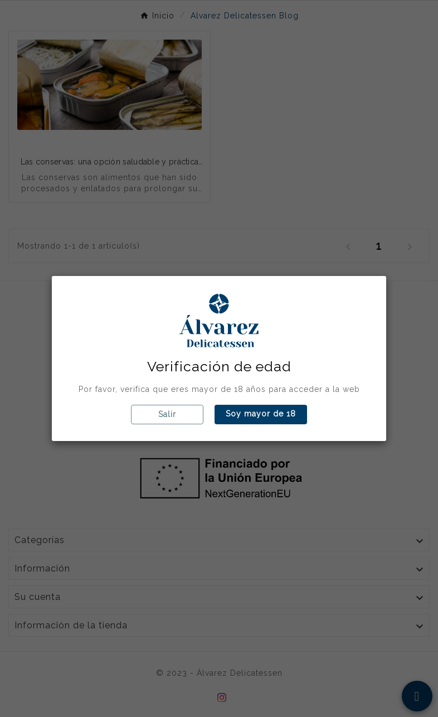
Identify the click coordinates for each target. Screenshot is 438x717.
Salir (167, 414)
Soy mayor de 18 (261, 413)
